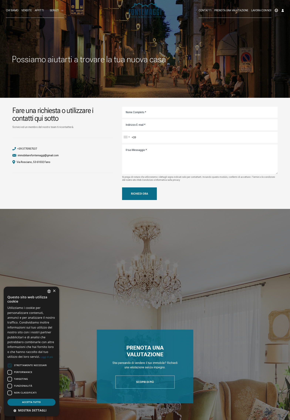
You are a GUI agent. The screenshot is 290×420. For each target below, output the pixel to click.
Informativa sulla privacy (167, 180)
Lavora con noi (261, 10)
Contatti (205, 10)
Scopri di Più (145, 382)
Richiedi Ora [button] (139, 193)
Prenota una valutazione (231, 10)
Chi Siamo (12, 10)
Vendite (26, 10)
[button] (31, 410)
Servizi (57, 10)
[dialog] (31, 351)
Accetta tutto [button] (31, 402)
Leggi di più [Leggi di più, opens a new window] (47, 357)
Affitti (39, 10)
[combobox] (126, 137)
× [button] (54, 291)
